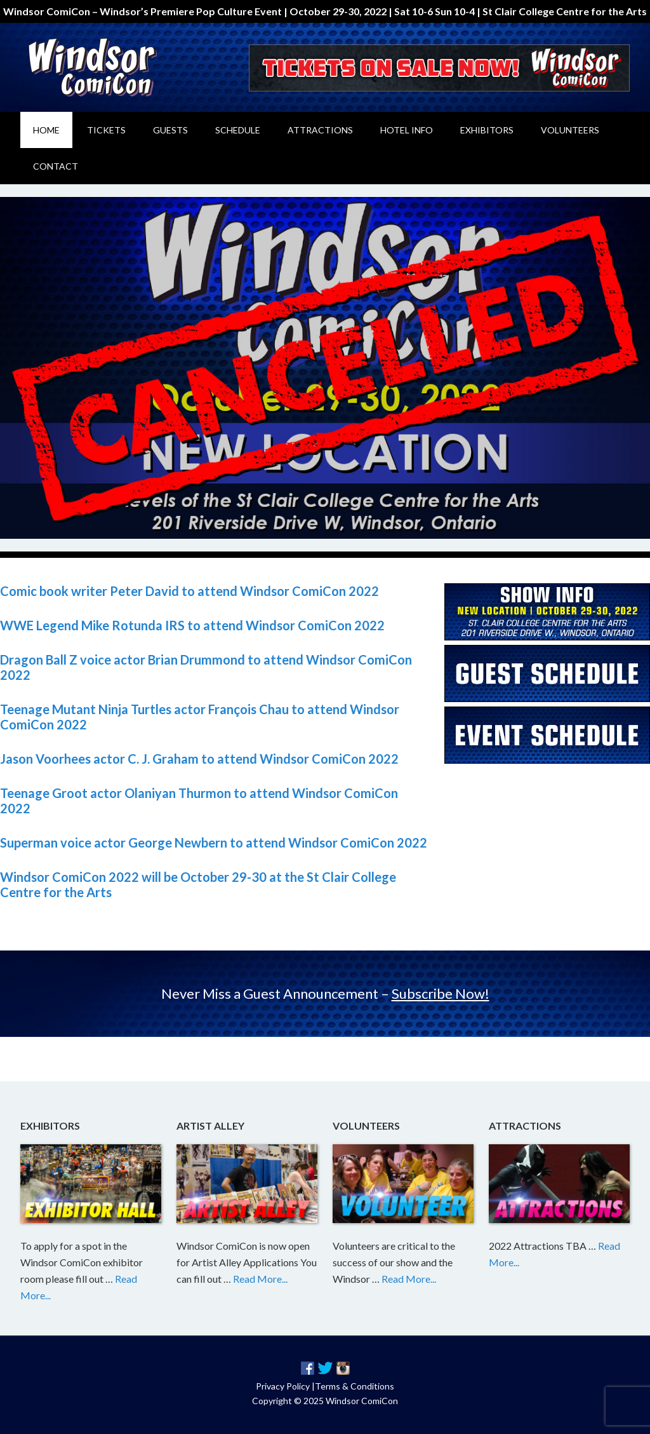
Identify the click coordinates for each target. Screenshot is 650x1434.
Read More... (260, 1279)
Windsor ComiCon (128, 67)
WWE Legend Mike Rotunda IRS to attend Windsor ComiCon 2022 (192, 625)
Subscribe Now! (440, 993)
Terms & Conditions (354, 1386)
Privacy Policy (283, 1386)
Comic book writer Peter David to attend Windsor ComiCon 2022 (189, 591)
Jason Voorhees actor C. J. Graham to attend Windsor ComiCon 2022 (199, 758)
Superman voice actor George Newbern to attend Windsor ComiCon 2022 (213, 842)
